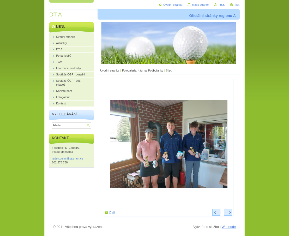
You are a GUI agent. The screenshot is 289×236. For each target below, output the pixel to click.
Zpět (112, 212)
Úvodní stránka (109, 70)
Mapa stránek (200, 4)
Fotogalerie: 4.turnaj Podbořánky (142, 70)
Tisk (236, 4)
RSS (222, 4)
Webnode (228, 227)
